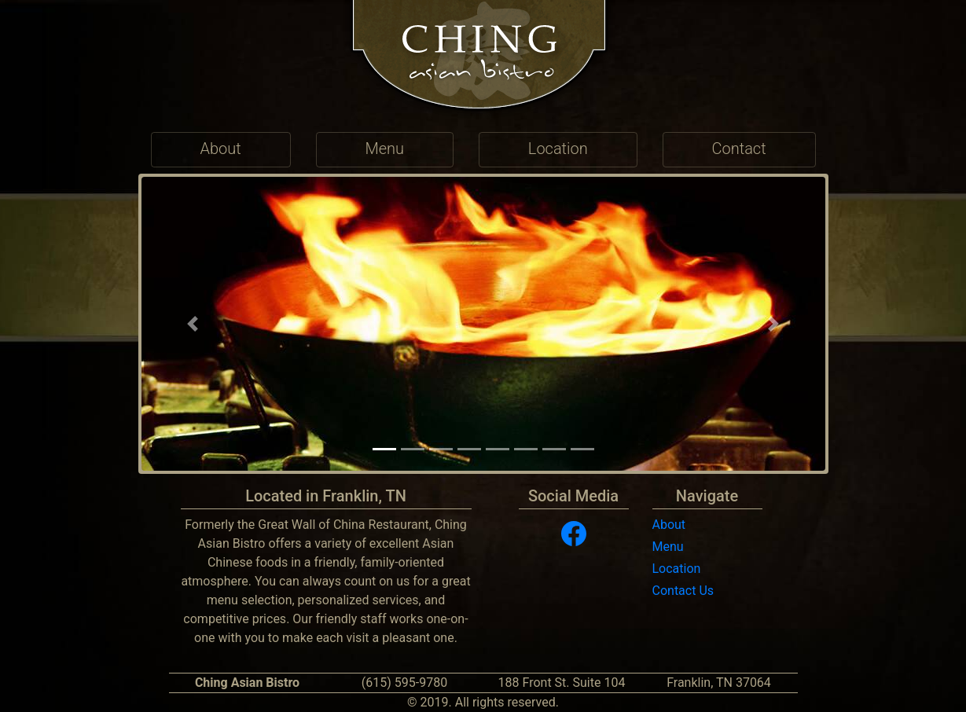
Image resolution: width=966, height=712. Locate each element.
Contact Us (683, 590)
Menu (668, 546)
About (669, 524)
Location (676, 568)
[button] (192, 324)
